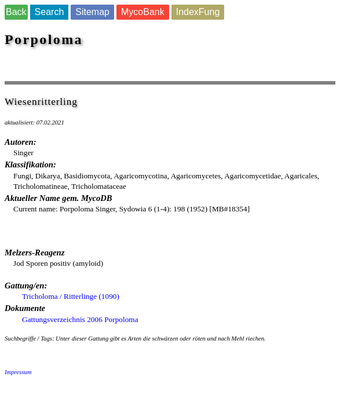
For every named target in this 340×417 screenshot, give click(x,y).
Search (49, 12)
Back (16, 12)
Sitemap (92, 12)
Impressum (18, 372)
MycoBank (142, 12)
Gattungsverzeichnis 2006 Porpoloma (80, 319)
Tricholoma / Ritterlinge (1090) (70, 296)
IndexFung (198, 12)
